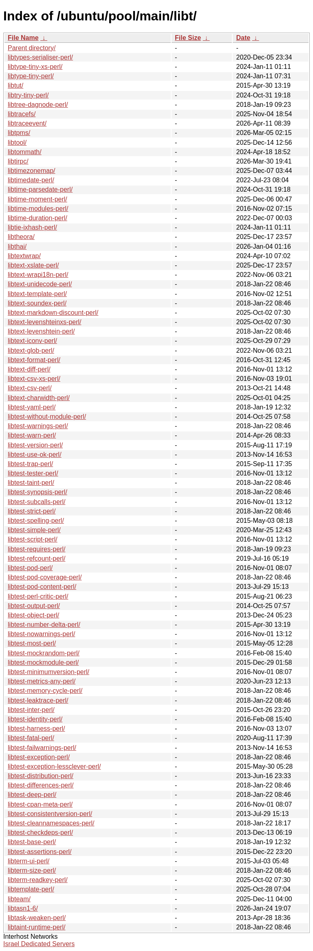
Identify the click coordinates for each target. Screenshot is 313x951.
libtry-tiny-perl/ (28, 95)
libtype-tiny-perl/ (31, 76)
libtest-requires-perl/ (36, 549)
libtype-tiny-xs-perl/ (35, 66)
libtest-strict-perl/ (31, 511)
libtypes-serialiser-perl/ (40, 57)
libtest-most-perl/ (32, 643)
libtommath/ (25, 151)
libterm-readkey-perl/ (38, 879)
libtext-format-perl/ (34, 359)
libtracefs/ (21, 114)
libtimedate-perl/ (31, 180)
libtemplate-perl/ (31, 889)
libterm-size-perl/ (32, 870)
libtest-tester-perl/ (33, 473)
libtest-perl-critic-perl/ (38, 596)
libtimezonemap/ (31, 170)
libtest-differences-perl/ (41, 785)
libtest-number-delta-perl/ (44, 624)
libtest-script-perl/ (32, 539)
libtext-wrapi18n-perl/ (38, 274)
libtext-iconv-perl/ (32, 340)
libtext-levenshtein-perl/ (41, 331)
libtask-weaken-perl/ (37, 917)
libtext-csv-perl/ (30, 388)
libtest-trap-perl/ (30, 463)
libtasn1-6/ (23, 908)
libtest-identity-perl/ (35, 719)
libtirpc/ (18, 161)
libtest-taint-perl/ (31, 482)
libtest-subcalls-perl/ (36, 501)
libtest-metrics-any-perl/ (41, 681)
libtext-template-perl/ (37, 293)
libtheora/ (21, 236)
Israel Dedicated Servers (39, 943)
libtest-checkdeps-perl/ (40, 832)
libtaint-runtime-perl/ (36, 927)
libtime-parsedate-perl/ (40, 189)
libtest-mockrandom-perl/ (43, 653)
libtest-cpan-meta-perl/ (40, 804)
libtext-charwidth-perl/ (39, 397)
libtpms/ (19, 132)
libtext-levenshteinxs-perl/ (45, 321)
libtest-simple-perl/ (34, 529)
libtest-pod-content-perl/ (42, 586)
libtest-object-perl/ (33, 615)
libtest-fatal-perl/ (31, 737)
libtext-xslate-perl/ (33, 265)
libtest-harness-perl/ (36, 728)
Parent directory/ (31, 47)
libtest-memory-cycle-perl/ (45, 690)
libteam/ (19, 899)
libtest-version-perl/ (35, 445)
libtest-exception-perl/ (39, 757)
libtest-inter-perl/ (31, 709)
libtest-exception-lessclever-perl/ (54, 766)
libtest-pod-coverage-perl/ (45, 577)
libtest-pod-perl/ (30, 567)
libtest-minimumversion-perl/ (48, 671)
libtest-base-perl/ (32, 841)
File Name (23, 37)
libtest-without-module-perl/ (47, 416)
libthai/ (17, 246)
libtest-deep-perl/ (32, 794)
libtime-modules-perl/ (38, 208)
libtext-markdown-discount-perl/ (53, 312)
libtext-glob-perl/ (31, 350)
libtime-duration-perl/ (37, 218)
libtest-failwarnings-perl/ (42, 747)
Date (243, 37)
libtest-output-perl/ (34, 605)
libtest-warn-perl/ (32, 435)
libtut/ (15, 85)
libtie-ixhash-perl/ (32, 227)
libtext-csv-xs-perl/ (34, 378)
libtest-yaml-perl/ (31, 407)
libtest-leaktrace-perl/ (38, 700)
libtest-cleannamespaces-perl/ (51, 823)
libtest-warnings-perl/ (38, 425)
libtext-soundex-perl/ (37, 303)
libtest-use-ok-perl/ (35, 454)
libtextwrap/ (24, 255)
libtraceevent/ (27, 123)
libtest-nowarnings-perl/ (41, 633)
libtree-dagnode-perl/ (38, 104)
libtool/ (17, 142)
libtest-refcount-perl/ (36, 558)
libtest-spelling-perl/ (36, 520)
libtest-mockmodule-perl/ (43, 662)
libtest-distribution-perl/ (40, 775)
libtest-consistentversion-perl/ (50, 813)
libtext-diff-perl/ (29, 369)
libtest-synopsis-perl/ (37, 492)
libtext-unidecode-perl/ (40, 284)
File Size (188, 37)
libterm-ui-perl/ (28, 861)
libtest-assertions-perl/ (40, 851)
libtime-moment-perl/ (37, 199)
